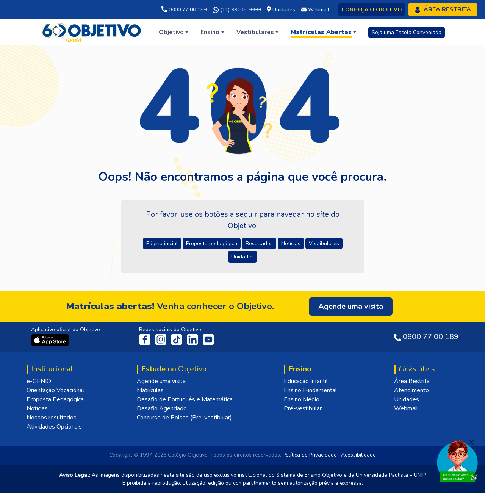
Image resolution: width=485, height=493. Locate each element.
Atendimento (411, 390)
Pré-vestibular (303, 408)
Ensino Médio (301, 399)
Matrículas (150, 390)
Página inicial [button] (162, 243)
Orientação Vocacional (55, 390)
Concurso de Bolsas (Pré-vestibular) (184, 417)
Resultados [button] (259, 243)
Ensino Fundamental (310, 390)
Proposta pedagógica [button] (211, 243)
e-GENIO (39, 381)
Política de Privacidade (310, 455)
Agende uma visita (161, 381)
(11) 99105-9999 (237, 10)
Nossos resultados (52, 417)
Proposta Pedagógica (55, 399)
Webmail (406, 408)
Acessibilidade (358, 455)
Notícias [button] (290, 243)
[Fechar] (471, 442)
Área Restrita (412, 381)
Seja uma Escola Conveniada (406, 32)
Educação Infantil (306, 381)
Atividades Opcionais (54, 427)
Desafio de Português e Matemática (185, 399)
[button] (173, 32)
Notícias (37, 408)
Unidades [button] (242, 256)
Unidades (406, 399)
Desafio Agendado (162, 408)
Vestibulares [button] (324, 243)
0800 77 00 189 (184, 9)
